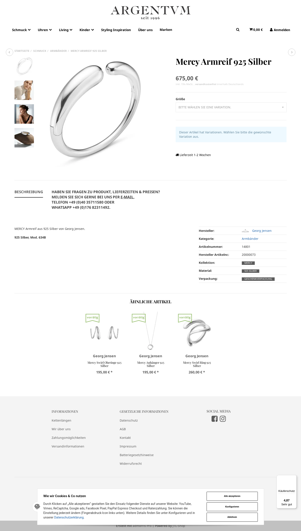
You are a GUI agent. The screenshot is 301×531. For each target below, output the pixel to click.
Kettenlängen (61, 420)
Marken (166, 29)
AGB (123, 429)
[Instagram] (223, 418)
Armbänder (250, 239)
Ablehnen (232, 517)
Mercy (248, 262)
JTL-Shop (179, 526)
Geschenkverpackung (258, 278)
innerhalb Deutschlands (219, 84)
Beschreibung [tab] (28, 191)
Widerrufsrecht (131, 463)
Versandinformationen (68, 446)
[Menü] (294, 477)
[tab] (106, 202)
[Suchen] (238, 29)
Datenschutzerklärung (69, 517)
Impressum (128, 446)
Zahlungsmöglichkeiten (69, 438)
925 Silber (250, 270)
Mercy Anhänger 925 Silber (150, 364)
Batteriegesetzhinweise (137, 455)
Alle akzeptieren (232, 496)
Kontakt (125, 438)
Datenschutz (129, 420)
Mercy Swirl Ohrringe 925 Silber (104, 364)
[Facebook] (215, 418)
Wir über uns (61, 429)
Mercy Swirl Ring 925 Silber (197, 364)
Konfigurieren (232, 506)
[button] (231, 107)
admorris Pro (142, 526)
